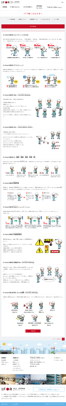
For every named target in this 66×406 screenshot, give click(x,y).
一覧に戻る (33, 331)
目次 (62, 2)
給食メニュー (22, 19)
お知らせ (3, 364)
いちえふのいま (45, 19)
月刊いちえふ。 (5, 362)
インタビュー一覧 (58, 360)
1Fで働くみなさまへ (15, 7)
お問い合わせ (4, 404)
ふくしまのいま (16, 368)
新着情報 (5, 7)
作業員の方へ (16, 357)
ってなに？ (48, 389)
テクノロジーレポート (18, 370)
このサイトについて (35, 360)
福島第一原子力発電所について (37, 362)
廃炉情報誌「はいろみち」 (39, 7)
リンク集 (56, 19)
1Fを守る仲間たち (27, 7)
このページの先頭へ (58, 339)
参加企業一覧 (33, 366)
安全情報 (3, 360)
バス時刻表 (12, 19)
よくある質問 (15, 404)
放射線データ (34, 19)
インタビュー (57, 357)
